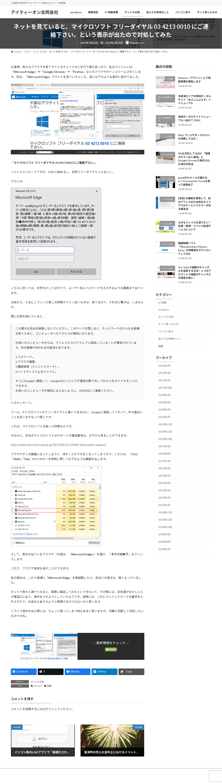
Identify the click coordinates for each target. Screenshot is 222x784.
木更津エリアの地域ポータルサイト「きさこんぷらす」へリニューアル (194, 100)
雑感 (160, 346)
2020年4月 (164, 402)
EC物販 (162, 302)
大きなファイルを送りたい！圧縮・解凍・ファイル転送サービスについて (194, 226)
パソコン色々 (165, 331)
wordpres (163, 309)
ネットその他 (37, 681)
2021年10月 (165, 387)
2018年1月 (164, 549)
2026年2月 (164, 365)
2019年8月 (164, 453)
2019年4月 (164, 482)
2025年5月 (164, 380)
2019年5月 (164, 475)
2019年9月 (164, 446)
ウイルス (38, 686)
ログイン (48, 709)
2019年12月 (165, 424)
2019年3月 (164, 490)
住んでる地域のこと (169, 338)
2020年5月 (164, 394)
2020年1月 (164, 416)
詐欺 (49, 686)
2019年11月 (165, 431)
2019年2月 (164, 497)
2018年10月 (165, 527)
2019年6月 (164, 468)
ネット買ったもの (168, 324)
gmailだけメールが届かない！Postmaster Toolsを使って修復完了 (194, 181)
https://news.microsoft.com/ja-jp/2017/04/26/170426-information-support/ (58, 444)
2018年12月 (165, 512)
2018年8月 (164, 541)
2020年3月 (164, 409)
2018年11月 (165, 519)
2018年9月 (164, 534)
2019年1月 (164, 505)
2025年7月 (164, 373)
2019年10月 (165, 439)
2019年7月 (164, 461)
